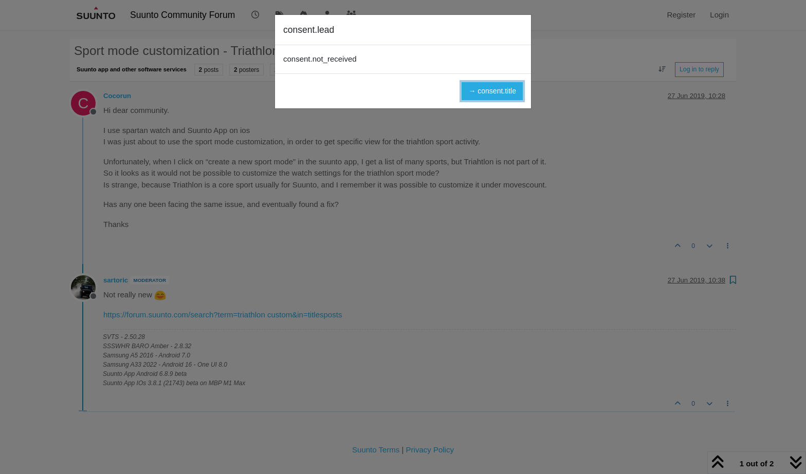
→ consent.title (492, 91)
